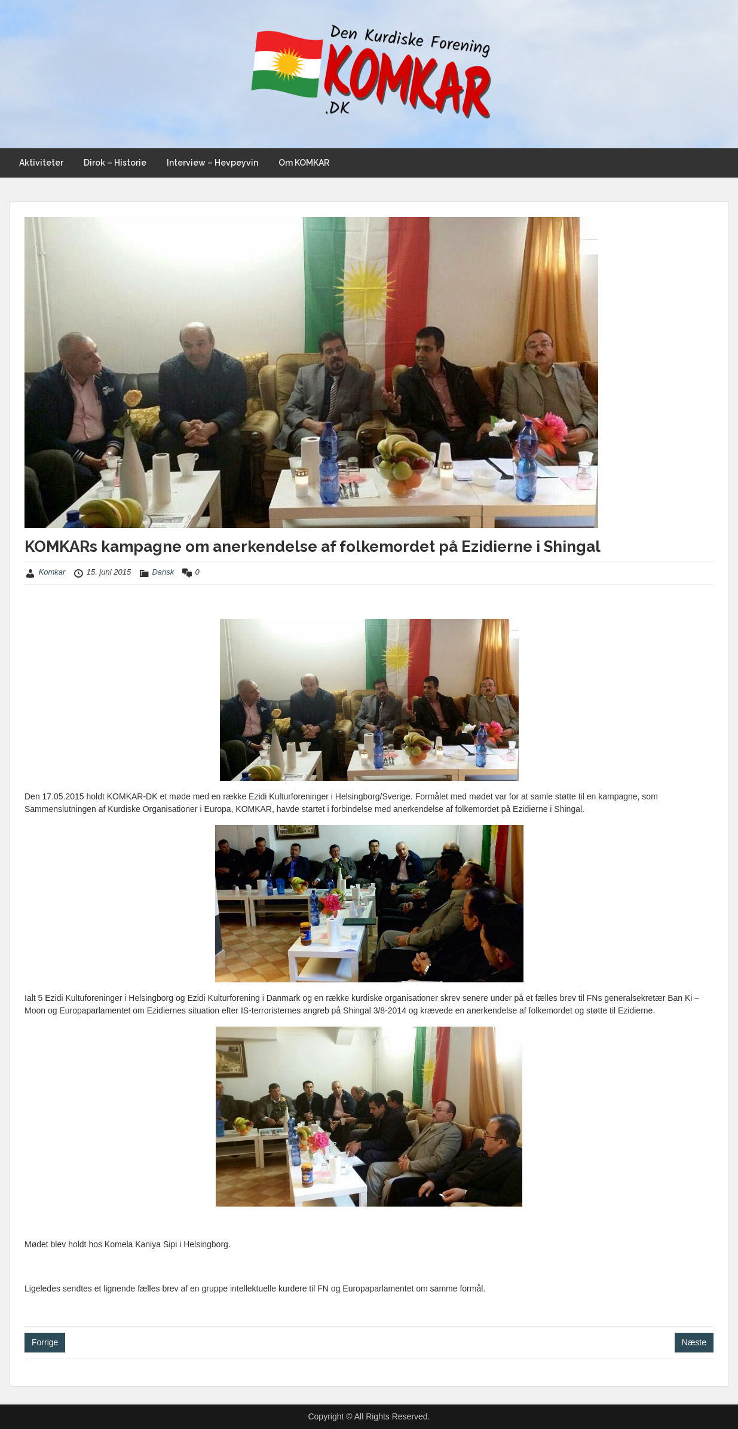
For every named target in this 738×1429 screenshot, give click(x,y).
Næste (694, 1342)
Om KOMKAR (303, 162)
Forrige (45, 1342)
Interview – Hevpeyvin (212, 162)
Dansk (163, 571)
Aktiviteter (41, 162)
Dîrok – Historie (115, 162)
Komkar (52, 571)
